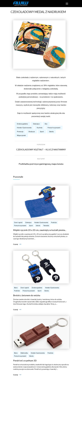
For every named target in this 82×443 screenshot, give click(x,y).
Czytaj (15, 244)
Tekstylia (46, 225)
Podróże (54, 222)
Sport (42, 131)
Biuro (16, 288)
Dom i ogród (18, 222)
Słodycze (32, 131)
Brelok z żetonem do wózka (26, 295)
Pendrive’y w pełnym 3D (25, 360)
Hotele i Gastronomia (24, 128)
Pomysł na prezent (54, 128)
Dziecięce (36, 124)
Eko (46, 124)
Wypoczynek (21, 135)
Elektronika (24, 353)
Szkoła (51, 131)
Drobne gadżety (22, 124)
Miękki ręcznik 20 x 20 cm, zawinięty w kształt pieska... (39, 230)
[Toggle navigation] (67, 4)
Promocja (20, 131)
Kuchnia (39, 128)
